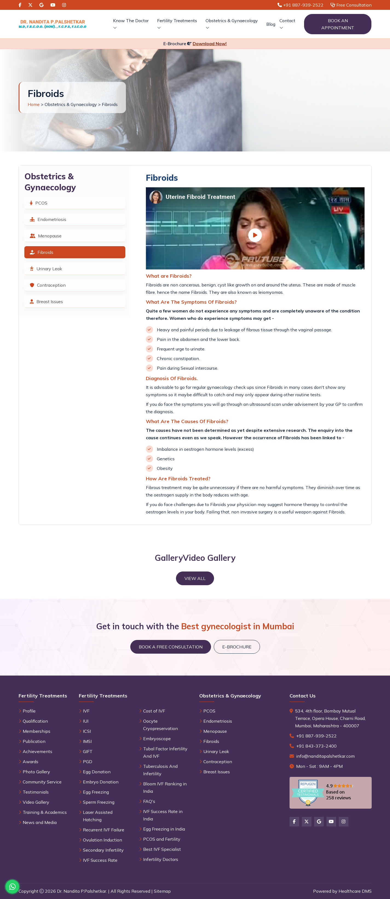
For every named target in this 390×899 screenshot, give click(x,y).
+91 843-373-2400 (316, 746)
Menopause (46, 235)
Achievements (37, 751)
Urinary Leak (46, 268)
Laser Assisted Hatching (97, 815)
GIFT (88, 751)
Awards (30, 761)
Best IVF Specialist (162, 849)
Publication (34, 741)
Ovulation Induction (102, 840)
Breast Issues (46, 301)
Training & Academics (45, 812)
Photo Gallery (36, 771)
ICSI (87, 731)
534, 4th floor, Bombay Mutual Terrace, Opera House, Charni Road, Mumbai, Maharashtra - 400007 (330, 718)
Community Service (42, 782)
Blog (270, 24)
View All (195, 578)
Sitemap (162, 891)
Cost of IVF (154, 711)
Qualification (35, 721)
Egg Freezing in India (164, 829)
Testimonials (36, 792)
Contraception (48, 285)
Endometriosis (48, 219)
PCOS (38, 203)
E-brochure (237, 647)
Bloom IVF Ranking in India (165, 787)
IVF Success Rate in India (163, 815)
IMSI (87, 741)
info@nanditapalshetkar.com (325, 756)
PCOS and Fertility (161, 839)
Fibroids (41, 252)
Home (34, 104)
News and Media (40, 822)
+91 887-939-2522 (316, 736)
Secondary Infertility (103, 850)
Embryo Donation (101, 782)
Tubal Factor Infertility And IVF (165, 752)
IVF (86, 711)
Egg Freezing (96, 792)
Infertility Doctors (160, 859)
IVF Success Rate (100, 860)
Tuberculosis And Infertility (160, 769)
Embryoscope (157, 738)
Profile (29, 711)
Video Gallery (36, 802)
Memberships (36, 731)
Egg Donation (97, 771)
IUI (85, 721)
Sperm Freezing (98, 802)
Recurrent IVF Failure (103, 829)
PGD (87, 761)
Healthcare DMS (355, 891)
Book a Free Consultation (171, 647)
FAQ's (149, 801)
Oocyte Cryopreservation (160, 724)
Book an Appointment (337, 24)
